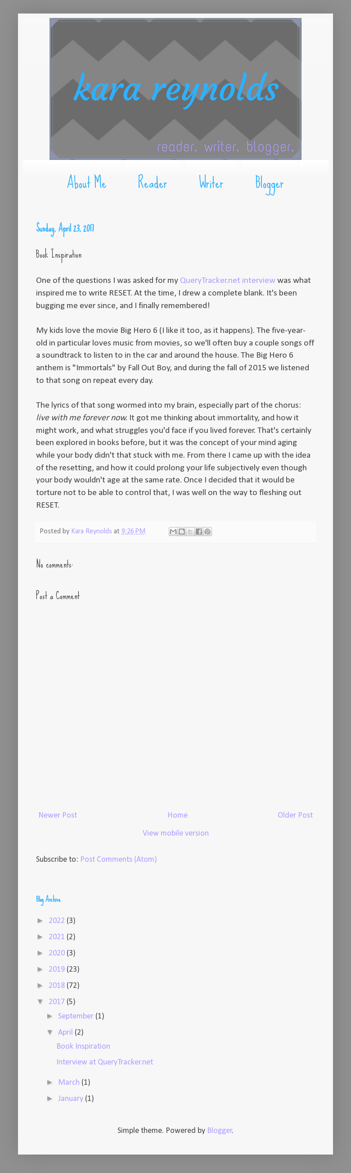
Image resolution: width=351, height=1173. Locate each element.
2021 (58, 937)
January (71, 1099)
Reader (152, 182)
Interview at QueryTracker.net (104, 1062)
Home (177, 815)
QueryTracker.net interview (227, 280)
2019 (58, 969)
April (66, 1032)
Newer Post (57, 815)
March (69, 1082)
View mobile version (176, 833)
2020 (58, 953)
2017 (58, 1002)
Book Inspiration (83, 1046)
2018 (58, 986)
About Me (87, 182)
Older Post (295, 815)
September (76, 1016)
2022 (58, 921)
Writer (211, 182)
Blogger (269, 182)
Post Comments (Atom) (118, 859)
